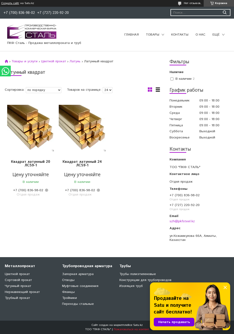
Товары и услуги (24, 61)
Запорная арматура (78, 274)
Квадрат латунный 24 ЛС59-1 (82, 163)
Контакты (179, 34)
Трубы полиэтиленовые (137, 274)
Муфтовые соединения (80, 286)
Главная (131, 34)
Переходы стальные (78, 304)
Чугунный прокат (18, 286)
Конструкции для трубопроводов (145, 280)
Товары (152, 34)
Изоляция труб (131, 286)
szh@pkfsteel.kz (182, 221)
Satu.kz (138, 325)
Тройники (69, 298)
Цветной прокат (53, 61)
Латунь (74, 61)
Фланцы (68, 292)
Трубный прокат (17, 298)
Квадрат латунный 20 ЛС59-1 (30, 163)
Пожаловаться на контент (131, 329)
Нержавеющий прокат (22, 292)
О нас (200, 34)
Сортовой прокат (18, 280)
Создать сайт (10, 3)
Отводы (68, 280)
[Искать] (224, 13)
